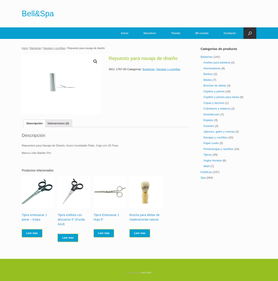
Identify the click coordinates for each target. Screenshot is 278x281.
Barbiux (208, 74)
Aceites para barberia (216, 62)
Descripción (34, 123)
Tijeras (207, 154)
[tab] (34, 123)
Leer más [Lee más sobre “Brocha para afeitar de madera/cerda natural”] (140, 233)
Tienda (175, 33)
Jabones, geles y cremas (219, 131)
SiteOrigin (146, 272)
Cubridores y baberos (216, 108)
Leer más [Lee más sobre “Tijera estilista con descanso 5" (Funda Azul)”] (68, 237)
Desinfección (211, 114)
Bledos (207, 79)
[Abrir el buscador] (249, 33)
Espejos (208, 120)
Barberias (35, 48)
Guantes (208, 126)
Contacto (230, 33)
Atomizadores (211, 68)
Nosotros (150, 33)
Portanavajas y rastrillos (218, 149)
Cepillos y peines (214, 91)
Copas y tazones (213, 103)
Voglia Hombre (212, 160)
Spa (202, 177)
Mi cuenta (201, 33)
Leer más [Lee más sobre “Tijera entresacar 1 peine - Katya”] (32, 233)
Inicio (124, 33)
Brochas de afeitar (214, 85)
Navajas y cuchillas (54, 48)
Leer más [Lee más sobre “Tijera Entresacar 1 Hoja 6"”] (104, 233)
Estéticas (206, 172)
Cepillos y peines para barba (221, 97)
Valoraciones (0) (58, 123)
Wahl (206, 166)
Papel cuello (211, 143)
